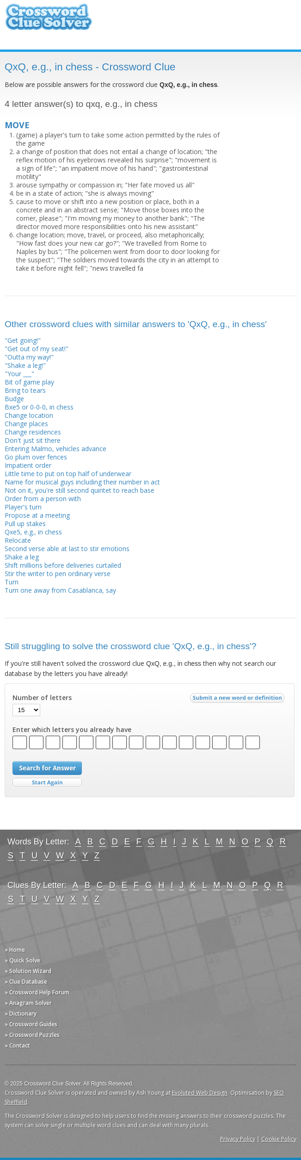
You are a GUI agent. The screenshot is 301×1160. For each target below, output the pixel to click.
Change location (29, 415)
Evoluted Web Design (199, 1093)
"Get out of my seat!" (36, 348)
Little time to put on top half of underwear (68, 473)
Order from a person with (43, 498)
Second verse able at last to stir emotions (67, 548)
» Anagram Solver (28, 1003)
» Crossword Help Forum (37, 992)
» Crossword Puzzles (32, 1035)
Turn (11, 581)
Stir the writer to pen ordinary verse (58, 573)
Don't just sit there (33, 440)
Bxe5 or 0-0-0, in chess (39, 407)
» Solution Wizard (28, 971)
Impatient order (28, 465)
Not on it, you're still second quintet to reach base (79, 490)
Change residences (33, 432)
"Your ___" (19, 373)
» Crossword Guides (31, 1024)
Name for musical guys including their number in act (82, 482)
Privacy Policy (237, 1139)
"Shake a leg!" (25, 365)
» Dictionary (21, 1013)
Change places (26, 423)
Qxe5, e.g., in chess (33, 531)
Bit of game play (29, 382)
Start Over (47, 783)
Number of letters (42, 698)
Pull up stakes (25, 523)
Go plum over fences (36, 457)
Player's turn (23, 506)
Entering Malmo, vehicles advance (55, 448)
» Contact (17, 1045)
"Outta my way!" (29, 357)
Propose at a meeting (37, 515)
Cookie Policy (278, 1139)
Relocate (18, 540)
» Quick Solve (22, 960)
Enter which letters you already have (71, 730)
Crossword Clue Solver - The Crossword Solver (48, 21)
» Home (15, 950)
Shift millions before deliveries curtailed (63, 565)
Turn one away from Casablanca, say (60, 590)
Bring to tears (25, 390)
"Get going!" (23, 340)
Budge (14, 398)
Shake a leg (22, 556)
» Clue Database (26, 982)
